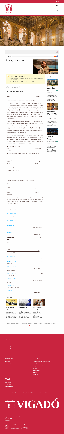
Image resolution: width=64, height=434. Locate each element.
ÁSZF (45, 392)
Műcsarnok (8, 421)
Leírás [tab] (8, 87)
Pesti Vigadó (49, 92)
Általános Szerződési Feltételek (13, 323)
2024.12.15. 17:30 (11, 232)
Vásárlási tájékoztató (37, 323)
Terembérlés (8, 382)
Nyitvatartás (8, 339)
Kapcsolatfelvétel (9, 386)
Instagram (8, 349)
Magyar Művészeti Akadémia (12, 417)
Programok (7, 361)
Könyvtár (35, 372)
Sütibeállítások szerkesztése (50, 323)
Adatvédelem (15, 392)
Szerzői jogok (23, 392)
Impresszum (8, 392)
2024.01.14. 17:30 (11, 256)
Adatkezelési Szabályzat (27, 323)
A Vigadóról (8, 384)
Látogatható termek (38, 366)
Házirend (40, 392)
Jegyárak (35, 368)
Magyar (31, 325)
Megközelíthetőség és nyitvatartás (41, 361)
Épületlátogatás (37, 363)
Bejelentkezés (50, 52)
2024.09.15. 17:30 (11, 273)
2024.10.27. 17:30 (11, 225)
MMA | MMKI (8, 419)
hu (44, 52)
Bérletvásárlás (36, 370)
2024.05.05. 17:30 (24, 220)
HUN (57, 1)
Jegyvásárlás (8, 363)
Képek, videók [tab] (16, 87)
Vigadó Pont (36, 374)
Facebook (8, 347)
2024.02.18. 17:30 (11, 261)
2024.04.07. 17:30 (11, 213)
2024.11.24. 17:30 (11, 285)
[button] (11, 1)
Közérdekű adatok (32, 392)
